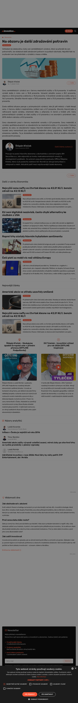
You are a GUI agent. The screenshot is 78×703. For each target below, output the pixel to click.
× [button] (75, 668)
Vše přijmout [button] (30, 694)
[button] (39, 680)
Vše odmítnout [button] (47, 694)
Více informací (41, 677)
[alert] (39, 351)
